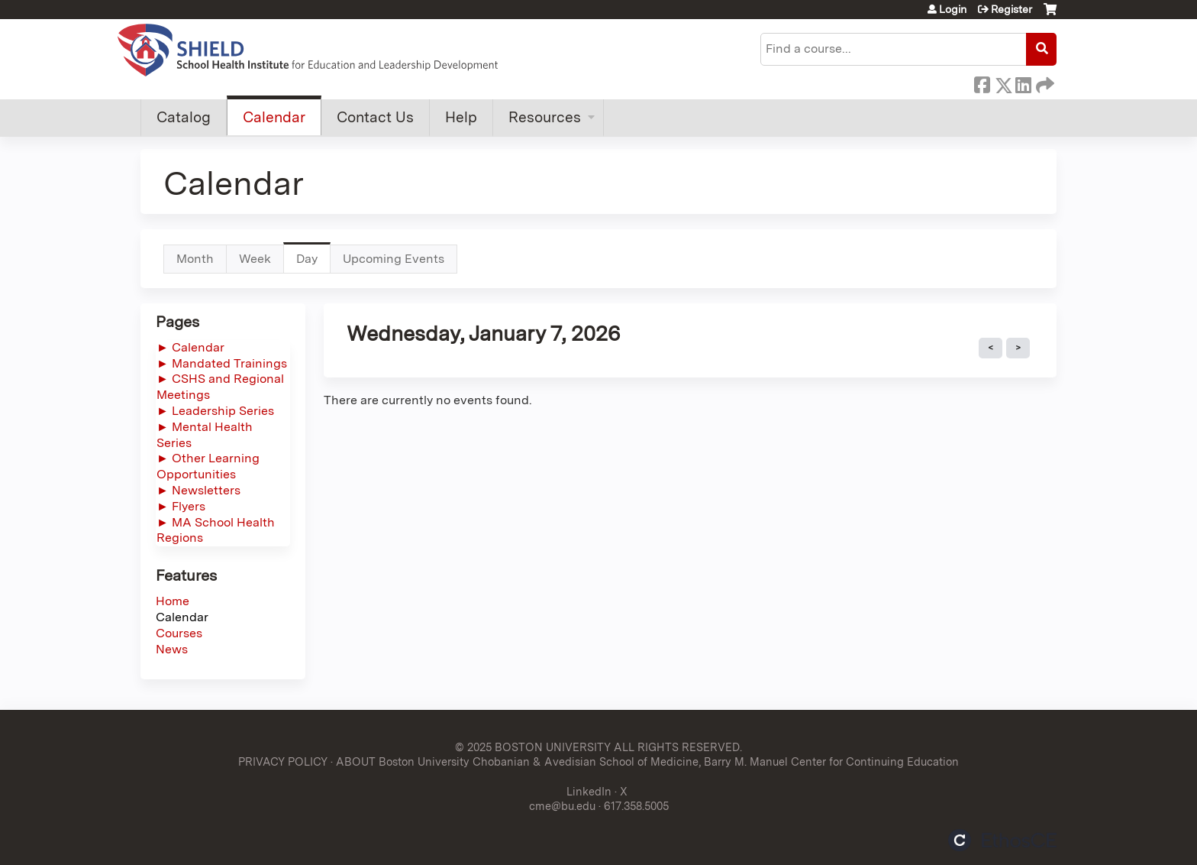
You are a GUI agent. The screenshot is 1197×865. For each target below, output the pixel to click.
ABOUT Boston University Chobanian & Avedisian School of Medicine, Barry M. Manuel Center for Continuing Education (647, 761)
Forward (1043, 82)
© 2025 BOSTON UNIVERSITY (533, 746)
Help (461, 117)
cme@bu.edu (562, 805)
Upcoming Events (393, 258)
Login (952, 9)
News (172, 649)
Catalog (183, 117)
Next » (1018, 348)
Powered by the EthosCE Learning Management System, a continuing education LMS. (1002, 840)
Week (255, 258)
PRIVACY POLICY (282, 761)
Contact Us (375, 117)
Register (1011, 9)
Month (195, 258)
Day (313, 262)
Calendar (274, 117)
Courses (179, 633)
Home (172, 601)
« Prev (990, 348)
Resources (544, 117)
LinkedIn (1023, 82)
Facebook (981, 82)
